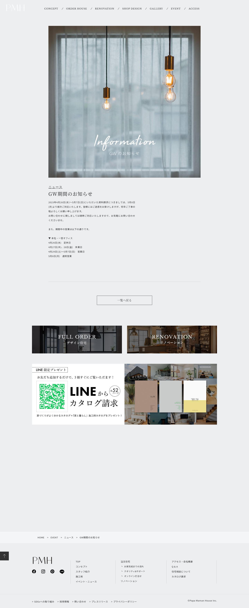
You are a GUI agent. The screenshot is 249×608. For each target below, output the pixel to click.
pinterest (52, 571)
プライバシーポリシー (125, 601)
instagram (43, 571)
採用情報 (64, 601)
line (62, 572)
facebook (34, 571)
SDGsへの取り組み (44, 601)
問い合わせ (80, 601)
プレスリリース (100, 601)
